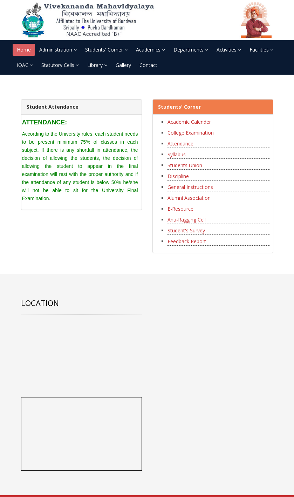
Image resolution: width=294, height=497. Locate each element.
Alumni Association (189, 198)
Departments (190, 49)
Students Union (184, 165)
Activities (229, 49)
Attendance (180, 143)
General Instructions (190, 187)
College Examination (190, 132)
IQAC (25, 65)
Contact (148, 65)
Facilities (261, 49)
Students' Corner (106, 49)
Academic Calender (189, 121)
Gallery (123, 65)
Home (24, 49)
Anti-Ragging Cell (186, 219)
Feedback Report (186, 241)
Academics (150, 49)
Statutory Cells (60, 65)
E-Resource (180, 208)
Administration (58, 49)
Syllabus (176, 154)
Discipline (178, 176)
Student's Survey (186, 230)
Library (97, 65)
